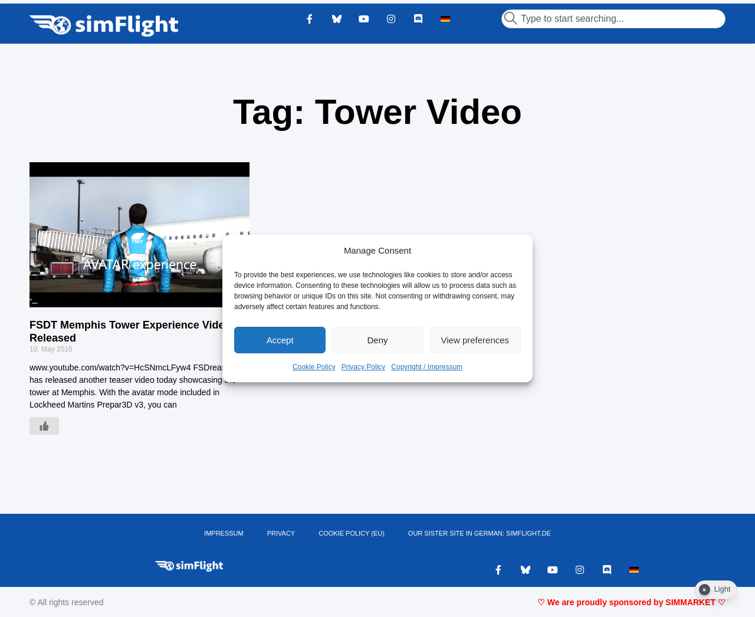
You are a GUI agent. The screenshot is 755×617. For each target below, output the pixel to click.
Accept (280, 340)
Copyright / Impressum (426, 367)
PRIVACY (281, 533)
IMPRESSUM (224, 533)
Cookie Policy (314, 367)
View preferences (475, 340)
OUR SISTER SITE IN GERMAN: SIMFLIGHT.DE (479, 533)
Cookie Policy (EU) (352, 533)
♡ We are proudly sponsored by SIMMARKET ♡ (631, 602)
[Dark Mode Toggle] (716, 589)
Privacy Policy (364, 367)
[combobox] (613, 18)
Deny (377, 340)
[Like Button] (44, 426)
